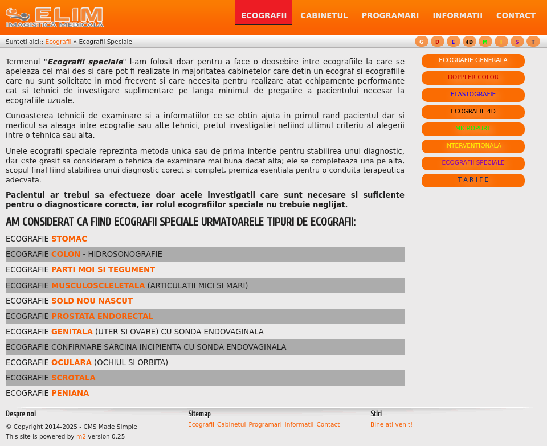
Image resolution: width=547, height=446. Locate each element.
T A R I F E (473, 179)
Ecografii (58, 41)
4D (469, 42)
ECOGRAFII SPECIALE (473, 162)
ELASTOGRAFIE (473, 94)
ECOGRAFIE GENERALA (473, 59)
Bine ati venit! (391, 424)
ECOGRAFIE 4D (473, 111)
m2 (81, 436)
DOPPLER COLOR (473, 76)
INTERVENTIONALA (473, 145)
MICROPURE (473, 128)
